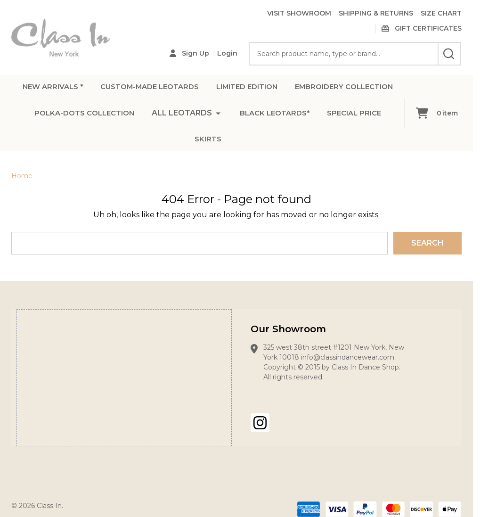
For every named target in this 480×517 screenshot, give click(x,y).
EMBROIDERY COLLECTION (102, 117)
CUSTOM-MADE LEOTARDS (206, 88)
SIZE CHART (441, 13)
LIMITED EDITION (311, 88)
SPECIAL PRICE (231, 145)
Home (22, 176)
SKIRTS (291, 145)
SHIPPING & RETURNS (376, 13)
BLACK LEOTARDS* (147, 145)
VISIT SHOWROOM (299, 13)
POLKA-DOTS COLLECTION (226, 117)
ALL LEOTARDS (327, 117)
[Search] (449, 54)
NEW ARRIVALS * (103, 88)
